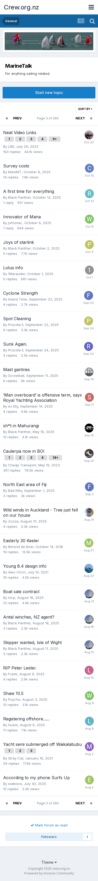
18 (55, 458)
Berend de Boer (20, 547)
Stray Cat (15, 758)
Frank (12, 674)
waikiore (15, 784)
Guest (13, 725)
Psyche (14, 699)
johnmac (15, 223)
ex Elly (13, 406)
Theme (49, 862)
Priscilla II (15, 325)
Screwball (16, 375)
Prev (17, 118)
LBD (11, 146)
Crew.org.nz (21, 7)
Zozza (13, 521)
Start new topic (49, 92)
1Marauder (16, 274)
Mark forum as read (49, 825)
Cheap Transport (22, 465)
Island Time (17, 299)
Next (80, 118)
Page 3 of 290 (48, 118)
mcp (11, 597)
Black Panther (19, 197)
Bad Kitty (15, 490)
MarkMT (14, 172)
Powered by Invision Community (49, 873)
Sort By (85, 108)
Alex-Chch (17, 572)
